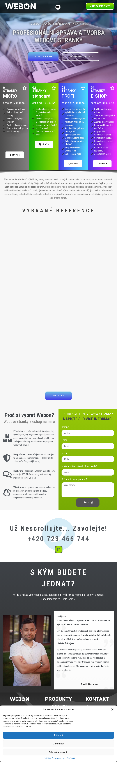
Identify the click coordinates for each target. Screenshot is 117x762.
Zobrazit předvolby (58, 752)
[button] (112, 709)
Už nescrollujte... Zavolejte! (58, 514)
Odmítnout (58, 743)
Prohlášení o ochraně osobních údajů (59, 758)
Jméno (65, 427)
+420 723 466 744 (58, 532)
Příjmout (58, 735)
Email (64, 440)
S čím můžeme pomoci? (74, 479)
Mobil (64, 453)
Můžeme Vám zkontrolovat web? (79, 466)
